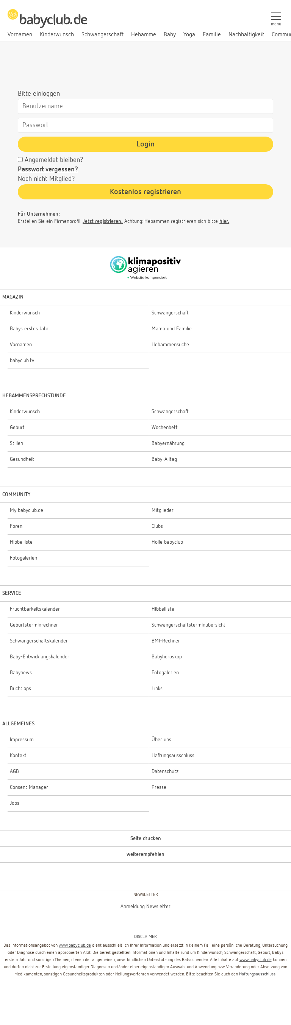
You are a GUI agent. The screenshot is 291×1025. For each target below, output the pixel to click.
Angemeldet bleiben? (54, 160)
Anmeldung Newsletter (145, 906)
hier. (224, 221)
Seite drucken (145, 838)
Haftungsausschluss (257, 974)
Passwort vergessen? (48, 169)
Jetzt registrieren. (103, 221)
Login (145, 144)
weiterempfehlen (145, 854)
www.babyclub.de (75, 945)
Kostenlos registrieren (145, 192)
